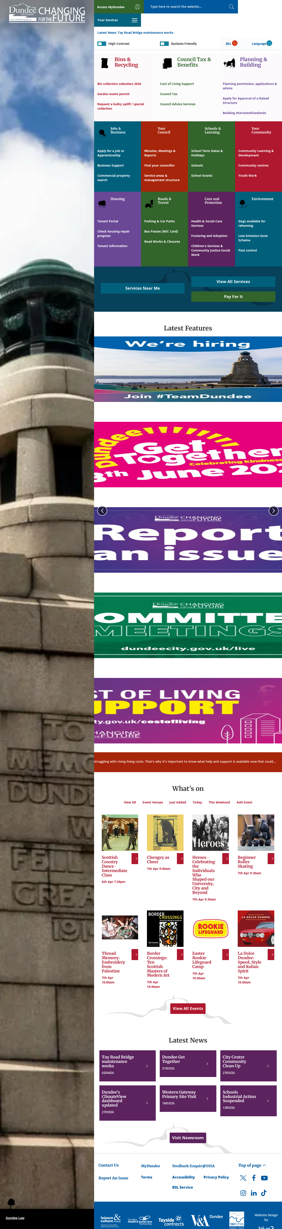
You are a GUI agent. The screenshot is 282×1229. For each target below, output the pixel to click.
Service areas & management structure (162, 164)
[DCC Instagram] (243, 1181)
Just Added (177, 789)
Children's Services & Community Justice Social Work (210, 237)
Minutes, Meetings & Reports (160, 140)
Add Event (244, 789)
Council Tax (168, 81)
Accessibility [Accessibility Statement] (183, 1164)
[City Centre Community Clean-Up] (248, 1053)
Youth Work (247, 162)
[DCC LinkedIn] (254, 1181)
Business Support (110, 152)
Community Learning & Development (256, 140)
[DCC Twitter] (243, 1168)
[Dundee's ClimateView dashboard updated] (127, 1090)
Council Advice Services (177, 91)
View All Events (188, 995)
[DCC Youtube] (264, 1166)
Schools (197, 152)
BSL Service (182, 1174)
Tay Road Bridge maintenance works (145, 19)
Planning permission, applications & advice (250, 73)
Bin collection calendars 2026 (119, 71)
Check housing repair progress (113, 220)
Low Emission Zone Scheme (253, 225)
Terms (146, 1164)
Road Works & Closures (162, 228)
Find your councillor (159, 152)
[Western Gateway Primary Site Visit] (188, 1086)
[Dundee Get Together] (188, 1051)
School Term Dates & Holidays (207, 140)
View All (130, 789)
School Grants (201, 162)
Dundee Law (15, 1218)
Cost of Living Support (177, 71)
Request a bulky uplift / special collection (120, 93)
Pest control (247, 237)
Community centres (253, 152)
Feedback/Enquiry (188, 1153)
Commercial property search (113, 164)
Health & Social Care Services (206, 210)
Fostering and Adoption (209, 223)
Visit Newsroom (188, 1124)
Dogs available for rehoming (251, 210)
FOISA (209, 1153)
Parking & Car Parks (159, 208)
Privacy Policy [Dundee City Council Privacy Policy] (216, 1164)
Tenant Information (112, 233)
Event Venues (152, 789)
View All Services (233, 268)
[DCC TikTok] (264, 1181)
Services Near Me (142, 275)
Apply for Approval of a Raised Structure (246, 87)
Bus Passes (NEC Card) (161, 218)
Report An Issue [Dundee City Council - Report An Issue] (113, 1165)
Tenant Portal (107, 208)
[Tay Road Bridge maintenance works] (127, 1053)
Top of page (252, 1152)
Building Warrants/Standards (244, 100)
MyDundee (150, 1153)
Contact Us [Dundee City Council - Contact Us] (108, 1152)
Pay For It (233, 283)
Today (197, 789)
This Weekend (219, 789)
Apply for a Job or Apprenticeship (110, 140)
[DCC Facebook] (254, 1166)
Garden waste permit (113, 81)
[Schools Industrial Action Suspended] (248, 1088)
